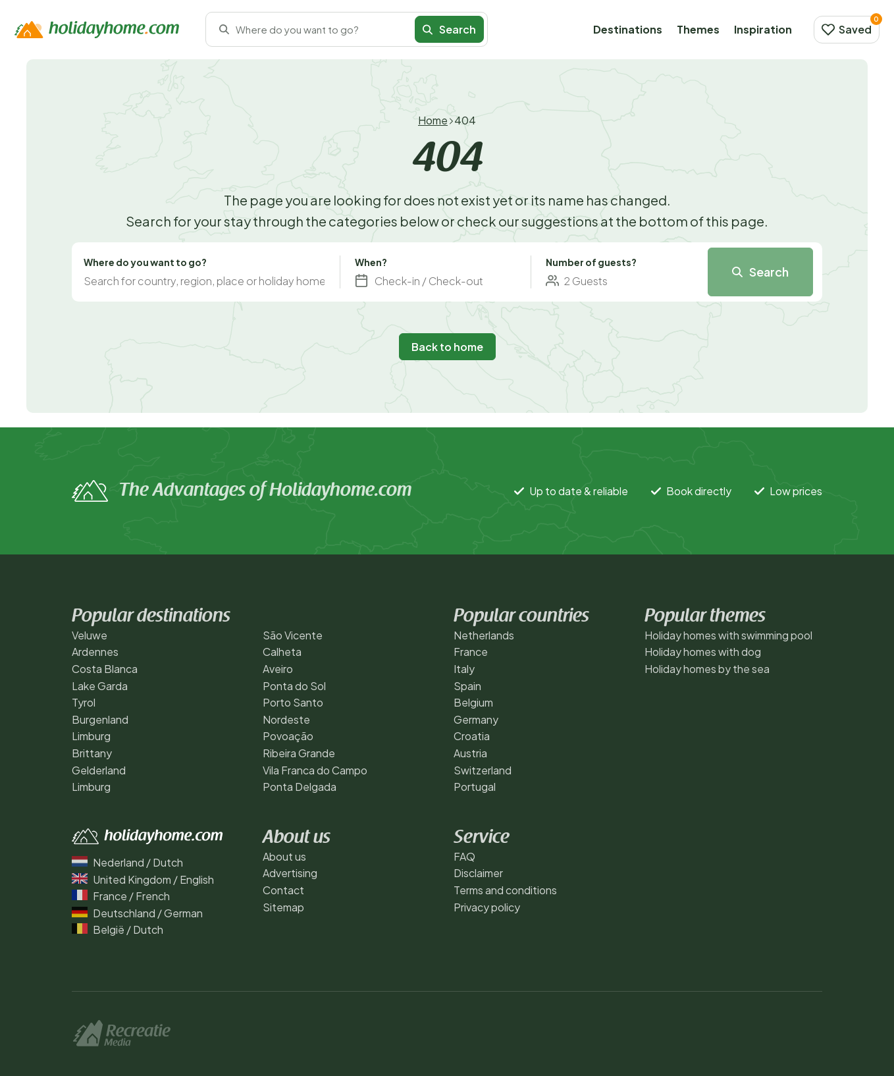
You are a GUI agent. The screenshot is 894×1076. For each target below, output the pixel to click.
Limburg (91, 736)
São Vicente (293, 635)
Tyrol (83, 702)
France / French (121, 896)
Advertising (290, 873)
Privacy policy (487, 907)
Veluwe (89, 635)
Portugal (475, 787)
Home (433, 120)
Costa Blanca (105, 669)
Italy (464, 669)
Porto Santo (293, 702)
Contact (283, 890)
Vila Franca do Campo (315, 770)
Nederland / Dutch (127, 862)
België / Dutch (117, 929)
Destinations (627, 29)
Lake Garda (100, 686)
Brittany (92, 753)
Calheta (282, 652)
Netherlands (484, 635)
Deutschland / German (137, 913)
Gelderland (99, 770)
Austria (470, 753)
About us (284, 856)
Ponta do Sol (294, 686)
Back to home (447, 347)
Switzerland (483, 770)
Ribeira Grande (299, 753)
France (471, 652)
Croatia (472, 736)
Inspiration (763, 29)
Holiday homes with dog (702, 652)
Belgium (473, 702)
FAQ (464, 856)
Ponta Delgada (299, 787)
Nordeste (286, 719)
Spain (467, 686)
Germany (476, 719)
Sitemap (283, 907)
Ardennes (95, 652)
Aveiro (278, 669)
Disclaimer (478, 873)
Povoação (288, 736)
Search (449, 29)
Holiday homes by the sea (707, 669)
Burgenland (100, 719)
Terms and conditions (505, 890)
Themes (698, 29)
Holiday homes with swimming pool (728, 635)
